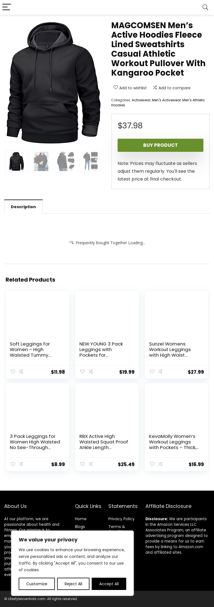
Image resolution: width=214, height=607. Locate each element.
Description (23, 207)
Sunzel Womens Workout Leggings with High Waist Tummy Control (170, 352)
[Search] (205, 7)
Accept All (109, 584)
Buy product (160, 145)
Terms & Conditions (118, 529)
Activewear (141, 100)
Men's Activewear (166, 100)
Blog (79, 526)
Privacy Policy (121, 519)
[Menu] (6, 7)
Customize (36, 584)
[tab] (23, 206)
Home (81, 519)
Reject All (73, 584)
